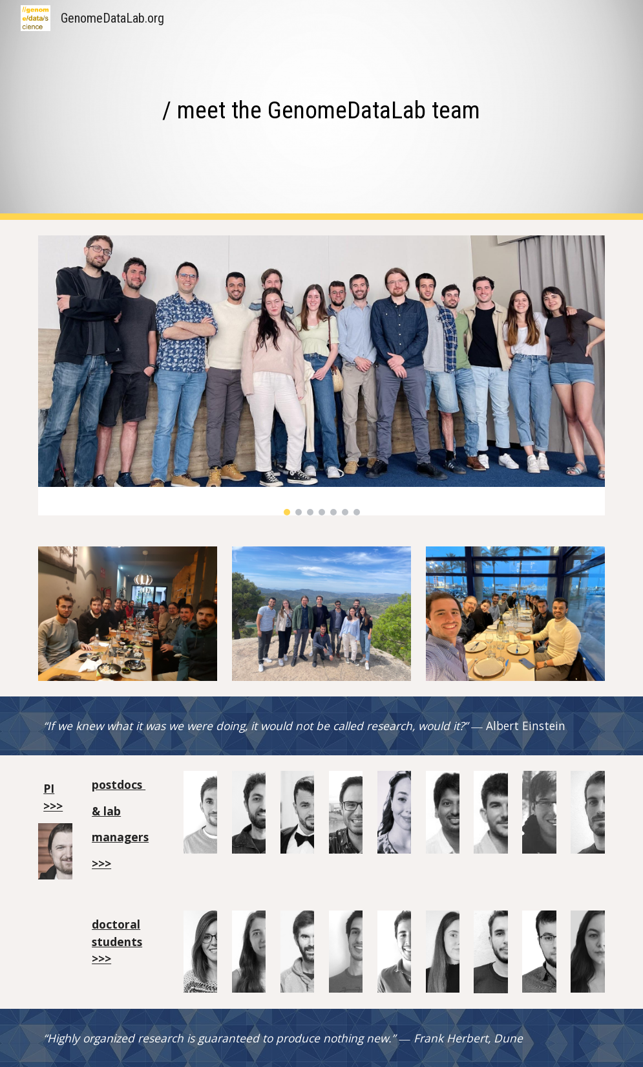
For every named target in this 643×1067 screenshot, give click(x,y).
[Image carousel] (321, 375)
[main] (321, 110)
